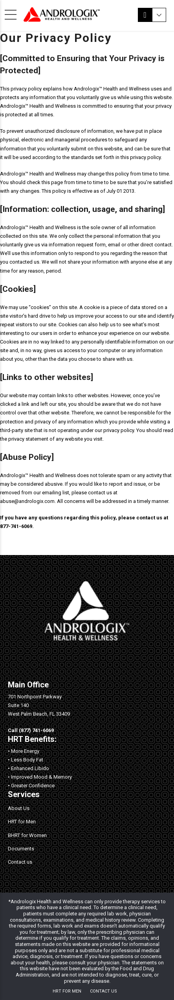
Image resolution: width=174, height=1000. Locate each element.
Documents (21, 849)
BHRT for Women (27, 835)
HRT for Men (22, 822)
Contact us (20, 862)
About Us (18, 808)
